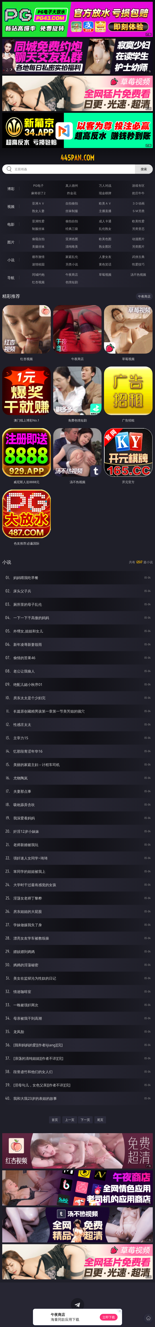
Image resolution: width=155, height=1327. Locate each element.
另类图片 (138, 246)
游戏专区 (138, 185)
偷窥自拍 (38, 239)
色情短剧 (71, 282)
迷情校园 (38, 264)
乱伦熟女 (105, 229)
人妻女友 (105, 257)
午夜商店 (71, 274)
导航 (10, 277)
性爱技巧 (138, 264)
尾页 (100, 1120)
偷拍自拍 (71, 221)
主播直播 (105, 211)
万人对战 (105, 185)
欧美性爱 (138, 221)
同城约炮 (38, 274)
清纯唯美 (71, 246)
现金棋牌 (105, 193)
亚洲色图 (71, 239)
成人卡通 (105, 221)
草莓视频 (105, 274)
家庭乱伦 (71, 257)
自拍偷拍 (71, 203)
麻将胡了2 (38, 193)
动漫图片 (138, 239)
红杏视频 (38, 282)
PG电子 (38, 185)
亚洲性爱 (38, 221)
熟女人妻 (38, 211)
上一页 (69, 1120)
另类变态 (138, 229)
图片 (10, 242)
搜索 (144, 169)
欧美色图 (105, 239)
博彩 (10, 188)
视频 (10, 206)
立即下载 (108, 1317)
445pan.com (77, 157)
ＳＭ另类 (138, 211)
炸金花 (71, 193)
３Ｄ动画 (138, 203)
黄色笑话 (105, 264)
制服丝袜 (38, 229)
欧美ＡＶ (105, 203)
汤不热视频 (138, 274)
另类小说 (71, 264)
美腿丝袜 (38, 246)
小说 (10, 259)
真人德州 (71, 185)
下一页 (85, 1120)
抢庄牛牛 (138, 193)
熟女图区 (105, 246)
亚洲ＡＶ (38, 203)
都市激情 (38, 257)
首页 (55, 1120)
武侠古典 (138, 257)
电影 (10, 224)
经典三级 (71, 229)
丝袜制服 (71, 211)
